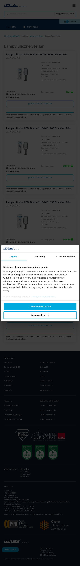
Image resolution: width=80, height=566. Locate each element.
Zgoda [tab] (14, 256)
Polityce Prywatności (43, 296)
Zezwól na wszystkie (40, 306)
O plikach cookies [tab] (65, 256)
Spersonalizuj (40, 315)
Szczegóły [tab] (40, 256)
